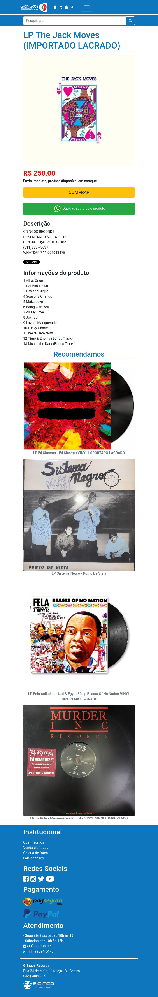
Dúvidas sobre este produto (79, 208)
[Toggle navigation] (87, 7)
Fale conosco (33, 858)
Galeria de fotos (35, 853)
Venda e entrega (35, 848)
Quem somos (33, 842)
